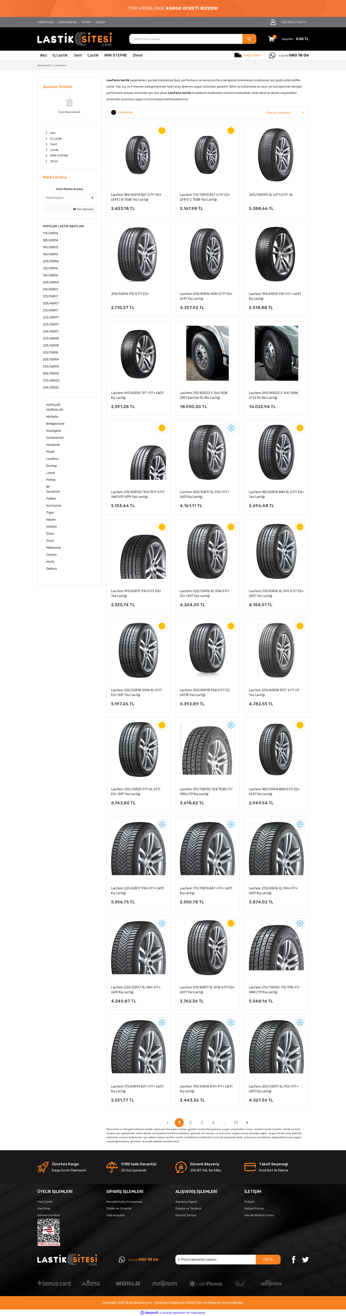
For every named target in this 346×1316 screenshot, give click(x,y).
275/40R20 (51, 380)
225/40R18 (51, 338)
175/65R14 (50, 233)
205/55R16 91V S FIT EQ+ (130, 294)
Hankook (53, 445)
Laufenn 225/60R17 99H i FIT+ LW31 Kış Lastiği (137, 890)
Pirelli (50, 452)
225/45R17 (51, 317)
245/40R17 (51, 331)
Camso (51, 555)
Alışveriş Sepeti (186, 1201)
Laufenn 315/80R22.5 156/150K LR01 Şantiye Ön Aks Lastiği (204, 395)
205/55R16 (51, 261)
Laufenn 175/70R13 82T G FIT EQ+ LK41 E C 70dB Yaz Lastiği (205, 197)
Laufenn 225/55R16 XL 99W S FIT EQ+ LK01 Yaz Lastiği (204, 593)
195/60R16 (50, 275)
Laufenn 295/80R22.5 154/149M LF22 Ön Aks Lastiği (273, 395)
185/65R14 (50, 240)
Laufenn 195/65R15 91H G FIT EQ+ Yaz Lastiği (136, 593)
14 (236, 1122)
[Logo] (74, 39)
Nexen (51, 520)
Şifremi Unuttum (48, 1215)
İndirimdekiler (67, 22)
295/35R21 (51, 387)
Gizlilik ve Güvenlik (119, 1208)
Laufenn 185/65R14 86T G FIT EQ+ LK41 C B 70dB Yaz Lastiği (136, 197)
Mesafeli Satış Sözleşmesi (124, 1201)
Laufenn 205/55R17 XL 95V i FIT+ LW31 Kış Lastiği (273, 1089)
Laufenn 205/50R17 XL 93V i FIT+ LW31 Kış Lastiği (204, 494)
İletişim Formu (254, 1208)
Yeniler (86, 22)
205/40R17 (51, 303)
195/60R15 (50, 247)
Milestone (53, 548)
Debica (51, 569)
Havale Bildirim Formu (259, 1215)
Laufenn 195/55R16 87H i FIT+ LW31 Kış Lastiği (206, 1089)
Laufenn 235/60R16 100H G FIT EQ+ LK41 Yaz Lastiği (206, 296)
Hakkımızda (45, 22)
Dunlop (51, 466)
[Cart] (288, 39)
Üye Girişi (43, 1208)
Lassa (50, 473)
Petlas (51, 480)
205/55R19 (51, 359)
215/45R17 (50, 310)
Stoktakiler (125, 112)
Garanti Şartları (186, 1215)
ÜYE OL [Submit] (268, 1259)
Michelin (52, 417)
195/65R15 (50, 254)
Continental (55, 438)
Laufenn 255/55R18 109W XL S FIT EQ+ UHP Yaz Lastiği (136, 692)
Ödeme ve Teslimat (188, 1208)
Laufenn (60, 65)
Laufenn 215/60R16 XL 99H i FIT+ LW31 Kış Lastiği (273, 890)
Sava (50, 541)
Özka (50, 534)
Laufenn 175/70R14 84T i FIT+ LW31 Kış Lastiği (206, 890)
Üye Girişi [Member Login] (288, 22)
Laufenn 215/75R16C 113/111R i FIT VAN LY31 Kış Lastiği (274, 990)
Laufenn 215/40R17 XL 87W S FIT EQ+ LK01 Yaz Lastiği (207, 990)
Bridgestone (55, 424)
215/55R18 (50, 352)
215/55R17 (50, 296)
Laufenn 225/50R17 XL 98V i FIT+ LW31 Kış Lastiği (136, 990)
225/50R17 (51, 324)
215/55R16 (50, 268)
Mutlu (50, 562)
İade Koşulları (115, 1215)
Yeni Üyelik (44, 1201)
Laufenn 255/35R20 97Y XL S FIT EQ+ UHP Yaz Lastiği (136, 791)
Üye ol (301, 22)
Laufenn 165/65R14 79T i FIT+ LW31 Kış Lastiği (137, 395)
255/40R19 (51, 366)
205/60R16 (51, 282)
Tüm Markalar (83, 209)
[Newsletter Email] (228, 1259)
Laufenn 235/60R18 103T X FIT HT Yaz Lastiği (274, 692)
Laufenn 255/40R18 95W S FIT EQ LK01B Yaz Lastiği (204, 692)
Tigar (50, 513)
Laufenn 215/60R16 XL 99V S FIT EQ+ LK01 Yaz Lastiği (276, 593)
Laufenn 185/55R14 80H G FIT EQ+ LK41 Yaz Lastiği (274, 791)
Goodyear (54, 431)
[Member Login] (273, 22)
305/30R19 (51, 373)
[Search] (192, 39)
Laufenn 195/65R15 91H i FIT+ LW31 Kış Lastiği (275, 296)
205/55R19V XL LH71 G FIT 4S (271, 195)
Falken (51, 498)
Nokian (51, 527)
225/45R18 (51, 345)
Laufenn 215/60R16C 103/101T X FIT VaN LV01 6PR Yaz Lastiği (138, 494)
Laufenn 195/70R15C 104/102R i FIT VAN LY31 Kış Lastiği (206, 791)
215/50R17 (50, 289)
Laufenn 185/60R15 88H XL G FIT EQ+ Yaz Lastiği (276, 494)
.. (225, 1122)
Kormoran (54, 506)
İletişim (101, 22)
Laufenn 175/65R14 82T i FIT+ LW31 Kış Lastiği (137, 1089)
